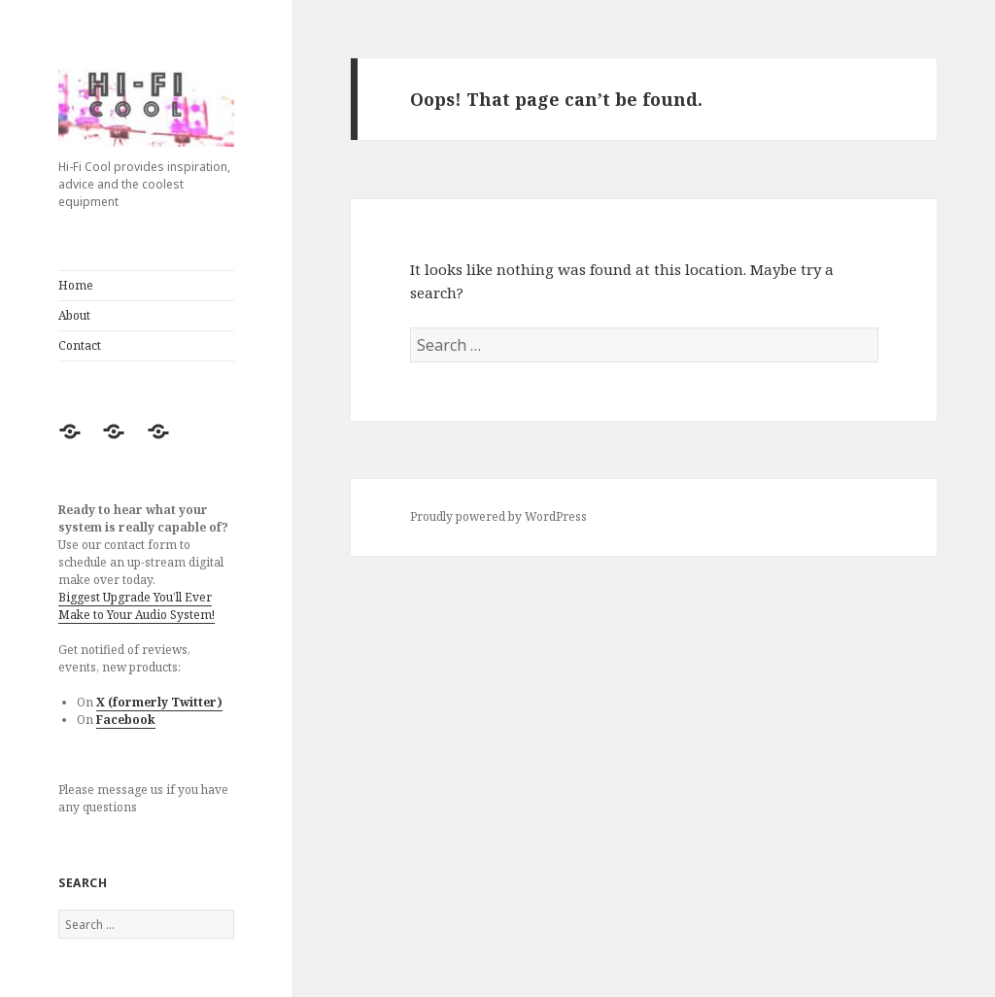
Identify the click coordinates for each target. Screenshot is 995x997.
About (74, 315)
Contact (79, 345)
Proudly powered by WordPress (498, 516)
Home (75, 285)
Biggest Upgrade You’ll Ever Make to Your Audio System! (136, 606)
